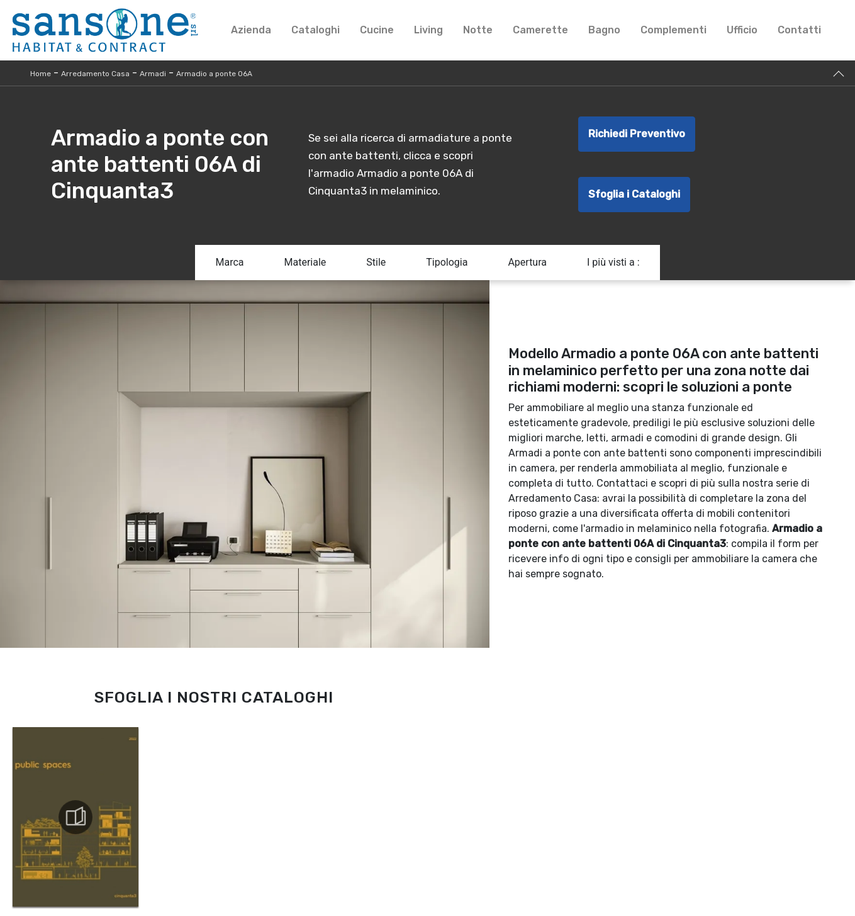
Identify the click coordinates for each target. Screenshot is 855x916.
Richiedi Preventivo (636, 134)
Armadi (153, 73)
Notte (478, 30)
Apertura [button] (527, 262)
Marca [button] (229, 262)
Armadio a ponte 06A (214, 73)
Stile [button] (376, 262)
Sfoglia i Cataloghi (634, 194)
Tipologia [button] (446, 262)
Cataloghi (315, 30)
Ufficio (742, 30)
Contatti (799, 30)
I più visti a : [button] (613, 262)
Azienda (251, 30)
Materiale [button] (305, 262)
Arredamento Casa (95, 73)
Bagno (604, 30)
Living (428, 30)
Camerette (540, 30)
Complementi (673, 30)
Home (40, 73)
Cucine (377, 30)
